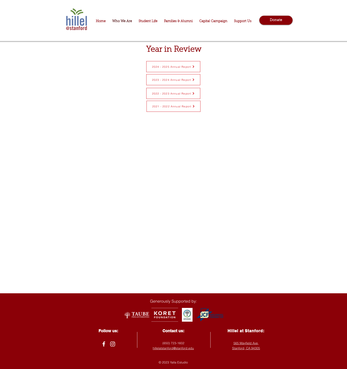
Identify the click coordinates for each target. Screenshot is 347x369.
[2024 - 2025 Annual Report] (173, 66)
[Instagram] (112, 344)
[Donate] (276, 20)
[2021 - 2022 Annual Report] (173, 106)
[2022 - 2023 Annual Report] (173, 93)
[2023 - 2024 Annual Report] (173, 79)
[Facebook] (103, 344)
